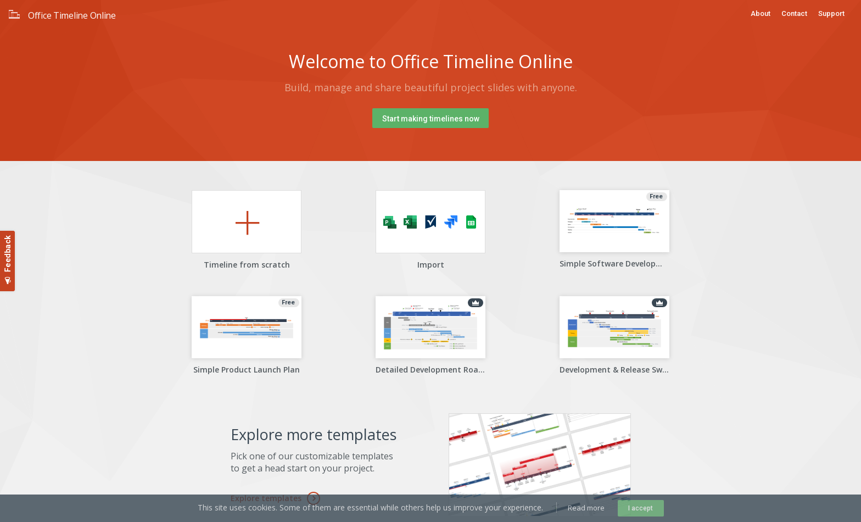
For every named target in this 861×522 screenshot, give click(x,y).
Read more (586, 508)
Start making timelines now (430, 118)
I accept (640, 508)
